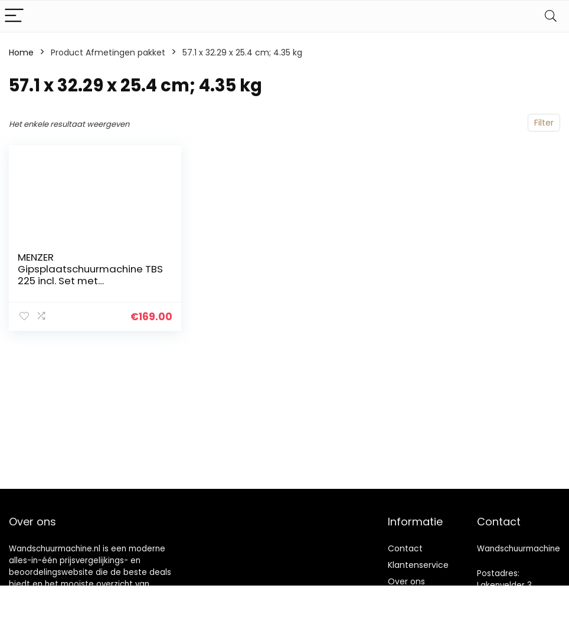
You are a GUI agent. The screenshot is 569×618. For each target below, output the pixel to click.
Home (21, 52)
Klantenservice (418, 565)
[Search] (551, 16)
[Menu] (14, 16)
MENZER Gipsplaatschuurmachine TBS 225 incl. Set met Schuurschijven (90, 275)
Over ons (406, 581)
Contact (405, 548)
